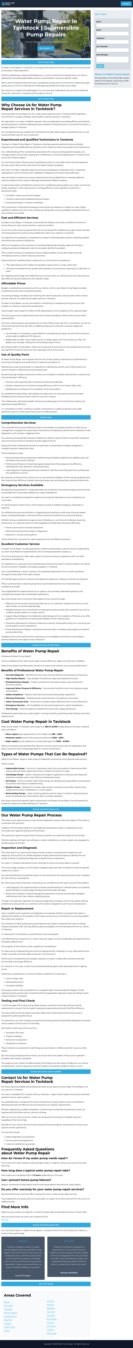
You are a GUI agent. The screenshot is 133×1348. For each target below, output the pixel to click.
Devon (7, 1302)
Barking (4, 1219)
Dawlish (50, 1305)
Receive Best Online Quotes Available (46, 1072)
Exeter (7, 1331)
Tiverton (50, 1323)
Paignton (8, 1320)
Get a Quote (46, 48)
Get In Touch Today (46, 62)
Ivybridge (8, 1309)
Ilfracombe (51, 1333)
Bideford (51, 1308)
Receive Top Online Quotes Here (46, 809)
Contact (126, 4)
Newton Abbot (10, 1313)
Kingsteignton (10, 1316)
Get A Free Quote (46, 1284)
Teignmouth (9, 1327)
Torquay (7, 1323)
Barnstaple (52, 1319)
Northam (51, 1315)
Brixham (50, 1301)
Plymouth (8, 1306)
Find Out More (46, 417)
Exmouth (51, 1312)
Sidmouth (51, 1326)
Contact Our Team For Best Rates (46, 645)
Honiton (50, 1330)
